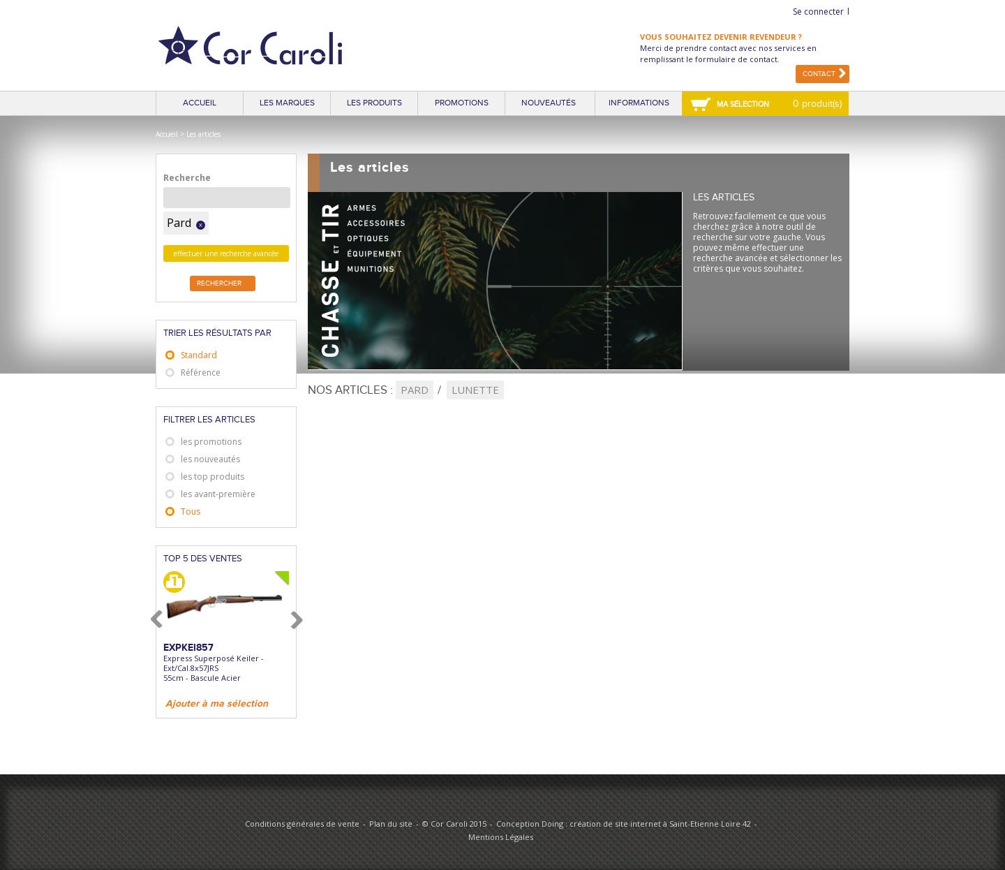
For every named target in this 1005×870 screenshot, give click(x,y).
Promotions (462, 103)
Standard (199, 355)
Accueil (199, 103)
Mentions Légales (500, 837)
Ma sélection (743, 104)
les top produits (212, 476)
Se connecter (818, 11)
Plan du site (390, 823)
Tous (190, 511)
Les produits (374, 103)
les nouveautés (210, 459)
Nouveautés (548, 103)
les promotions (211, 442)
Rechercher (219, 283)
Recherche (187, 178)
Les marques (287, 103)
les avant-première (218, 494)
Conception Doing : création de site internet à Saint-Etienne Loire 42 (623, 823)
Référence (201, 372)
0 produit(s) (817, 104)
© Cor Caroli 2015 (454, 823)
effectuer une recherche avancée (226, 253)
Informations (639, 103)
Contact (819, 74)
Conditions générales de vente (302, 823)
